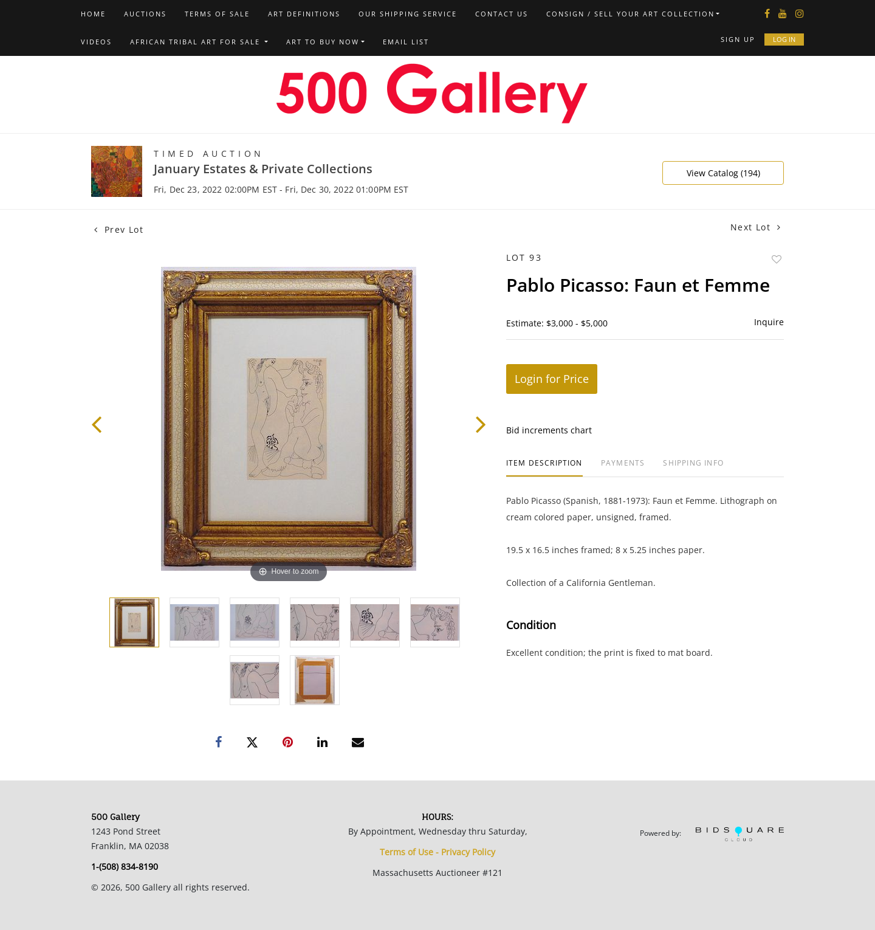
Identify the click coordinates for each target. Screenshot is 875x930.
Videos (96, 41)
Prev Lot (118, 229)
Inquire (769, 322)
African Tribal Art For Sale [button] (196, 41)
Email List (406, 41)
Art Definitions (304, 13)
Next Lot (755, 227)
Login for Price (552, 378)
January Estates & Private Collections (263, 168)
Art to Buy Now (322, 41)
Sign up (738, 39)
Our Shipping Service (408, 13)
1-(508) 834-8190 (124, 866)
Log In (784, 39)
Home (93, 13)
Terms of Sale (217, 13)
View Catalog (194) (723, 173)
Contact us (501, 13)
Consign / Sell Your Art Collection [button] (630, 13)
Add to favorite (776, 259)
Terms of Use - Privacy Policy (437, 852)
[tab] (544, 468)
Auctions (145, 13)
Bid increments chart (549, 430)
